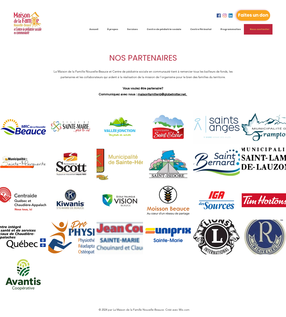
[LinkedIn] (231, 15)
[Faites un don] (253, 15)
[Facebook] (219, 15)
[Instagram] (225, 15)
